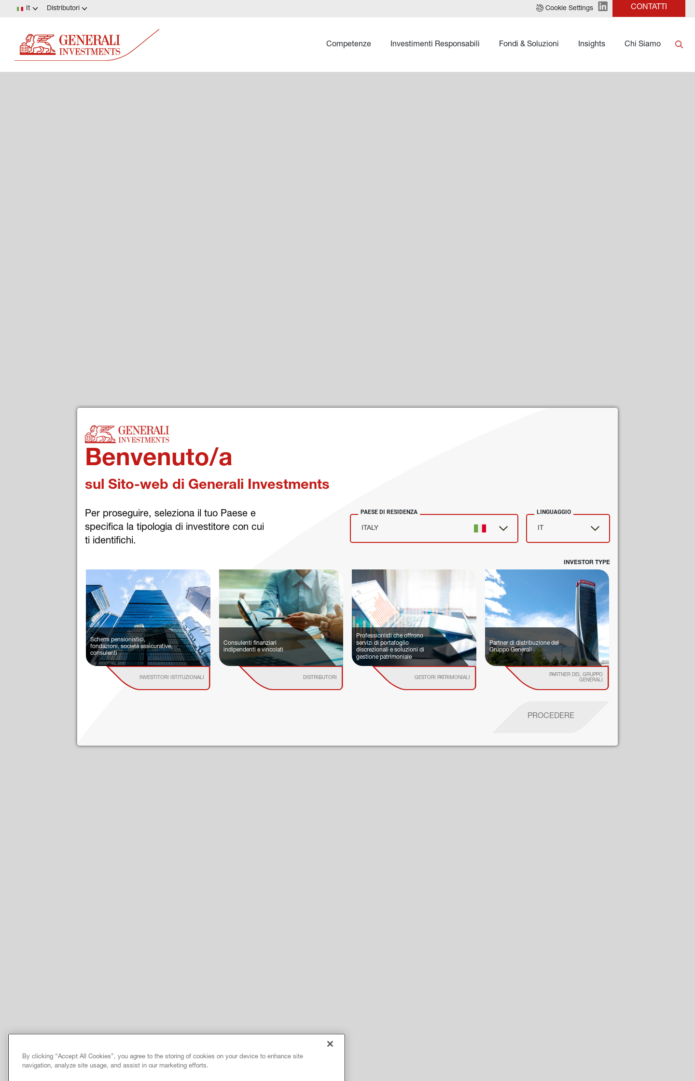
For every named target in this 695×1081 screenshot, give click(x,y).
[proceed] (551, 717)
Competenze (348, 45)
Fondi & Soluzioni (529, 45)
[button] (564, 8)
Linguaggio (554, 512)
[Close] (330, 1070)
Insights (591, 45)
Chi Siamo (643, 45)
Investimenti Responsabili (435, 45)
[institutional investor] (172, 678)
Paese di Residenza (389, 512)
